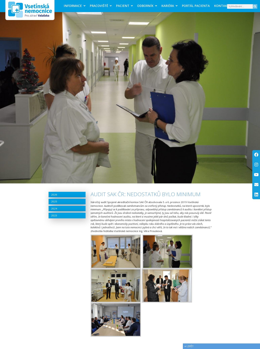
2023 (54, 215)
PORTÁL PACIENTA (196, 6)
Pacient (124, 6)
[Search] (255, 6)
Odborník (147, 6)
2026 (54, 194)
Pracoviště (101, 6)
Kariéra (169, 6)
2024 (54, 208)
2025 (54, 201)
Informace (74, 6)
